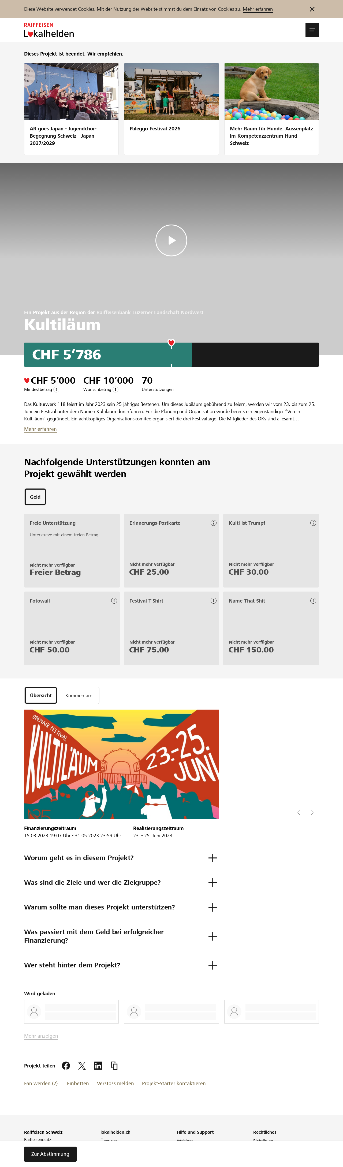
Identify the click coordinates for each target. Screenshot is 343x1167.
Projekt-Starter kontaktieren (174, 1083)
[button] (312, 30)
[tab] (35, 496)
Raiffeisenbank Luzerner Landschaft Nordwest (149, 312)
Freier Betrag (55, 572)
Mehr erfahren (258, 9)
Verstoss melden (115, 1083)
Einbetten (78, 1083)
